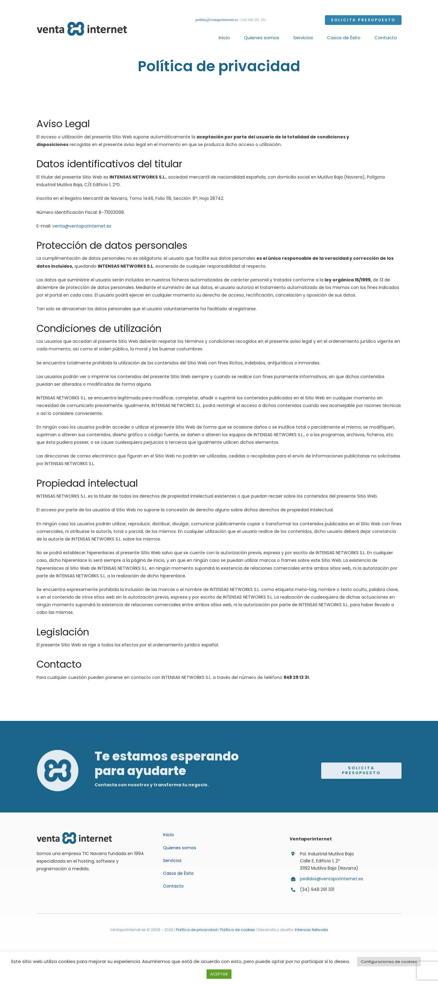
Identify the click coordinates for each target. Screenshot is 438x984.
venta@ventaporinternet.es (81, 226)
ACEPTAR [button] (219, 974)
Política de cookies (237, 929)
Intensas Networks (311, 929)
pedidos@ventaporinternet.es (217, 20)
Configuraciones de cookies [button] (389, 962)
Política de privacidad (196, 929)
